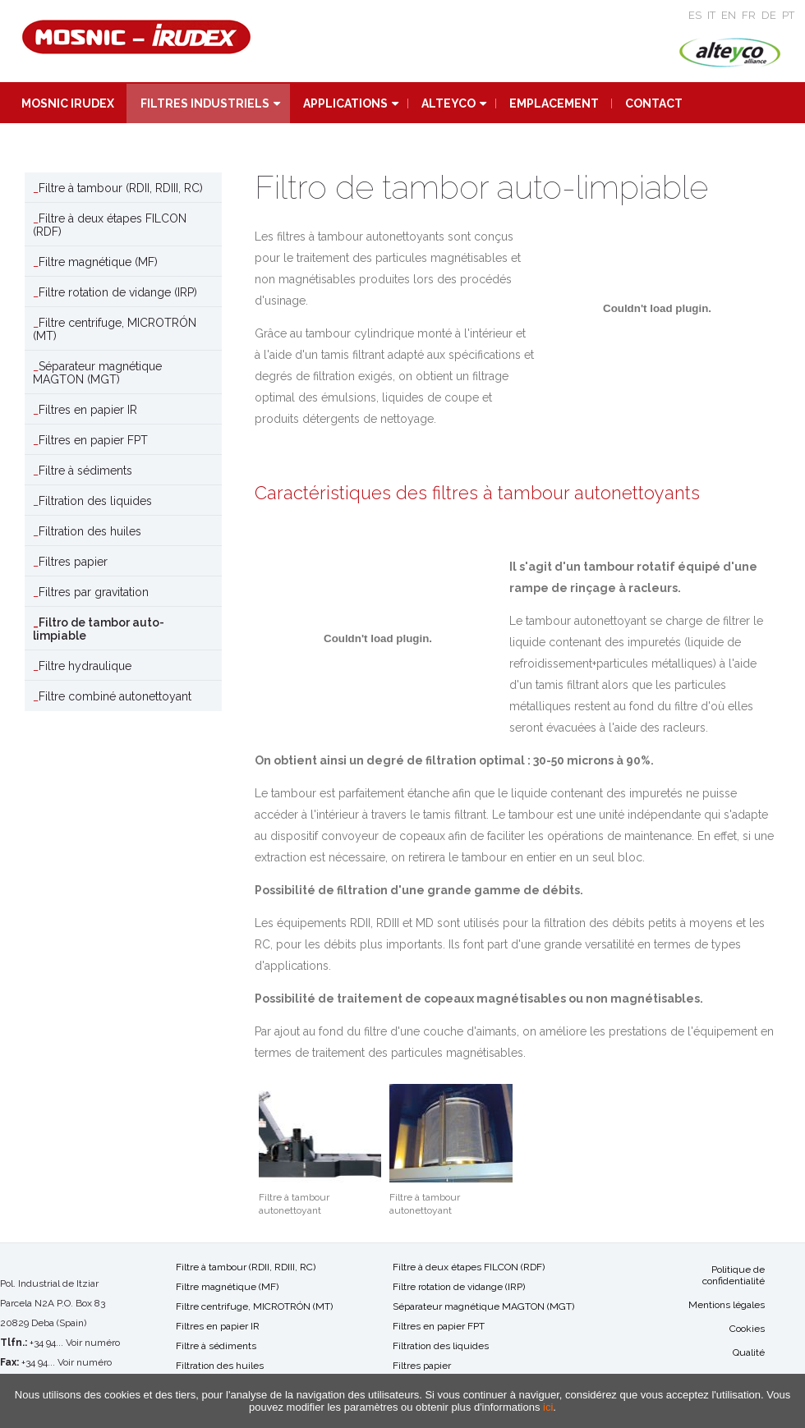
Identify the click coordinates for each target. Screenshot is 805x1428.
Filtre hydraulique (85, 666)
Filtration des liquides (95, 500)
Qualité (749, 1352)
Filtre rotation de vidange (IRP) (118, 292)
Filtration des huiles (90, 531)
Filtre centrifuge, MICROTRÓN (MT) (114, 329)
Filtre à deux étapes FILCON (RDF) (109, 225)
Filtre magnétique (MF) (98, 262)
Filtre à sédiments (85, 470)
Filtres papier (73, 561)
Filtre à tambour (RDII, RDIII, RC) (121, 188)
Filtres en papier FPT (93, 440)
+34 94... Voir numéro (75, 1342)
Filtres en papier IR (88, 409)
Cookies (747, 1328)
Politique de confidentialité (733, 1275)
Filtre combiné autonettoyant (115, 696)
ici (548, 1407)
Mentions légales (726, 1305)
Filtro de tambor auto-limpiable (98, 629)
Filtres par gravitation (94, 592)
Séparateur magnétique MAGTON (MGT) (97, 373)
